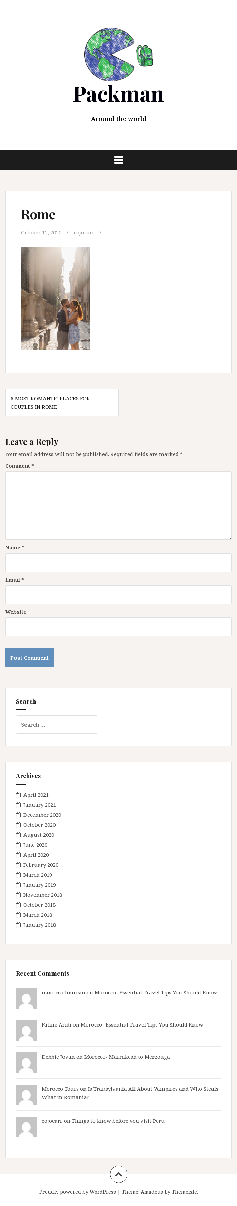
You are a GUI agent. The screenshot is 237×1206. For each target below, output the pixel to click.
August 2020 (38, 834)
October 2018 (39, 904)
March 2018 (37, 914)
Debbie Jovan (58, 1056)
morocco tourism (63, 992)
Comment (19, 465)
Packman (118, 93)
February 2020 (40, 864)
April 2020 (36, 854)
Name (14, 547)
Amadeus (152, 1191)
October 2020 (39, 824)
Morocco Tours (60, 1088)
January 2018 (39, 924)
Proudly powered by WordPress (77, 1191)
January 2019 (39, 884)
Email (14, 579)
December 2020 (42, 814)
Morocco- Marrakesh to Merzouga (127, 1056)
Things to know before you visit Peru (118, 1120)
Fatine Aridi (56, 1024)
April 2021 (36, 794)
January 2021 (39, 804)
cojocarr (84, 232)
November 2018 (42, 894)
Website (16, 611)
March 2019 (37, 874)
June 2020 (35, 844)
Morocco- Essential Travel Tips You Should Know (156, 992)
